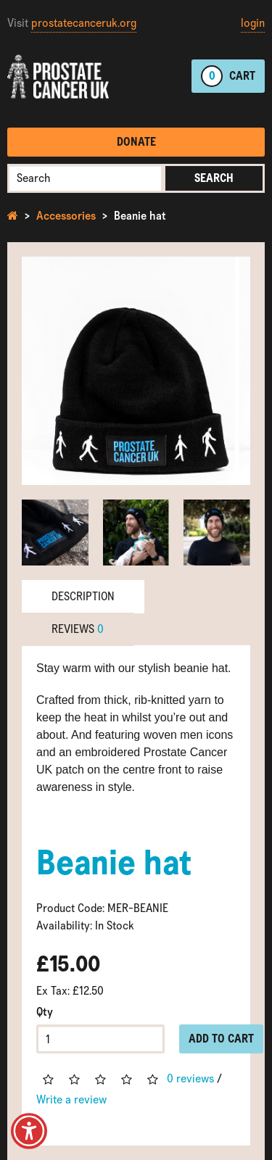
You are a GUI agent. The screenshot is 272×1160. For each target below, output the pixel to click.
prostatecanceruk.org (83, 22)
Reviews (77, 629)
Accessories (66, 215)
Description (83, 596)
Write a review (71, 1099)
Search (214, 178)
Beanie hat (140, 215)
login (253, 22)
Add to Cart (221, 1038)
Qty (44, 1011)
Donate (136, 141)
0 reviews (190, 1078)
